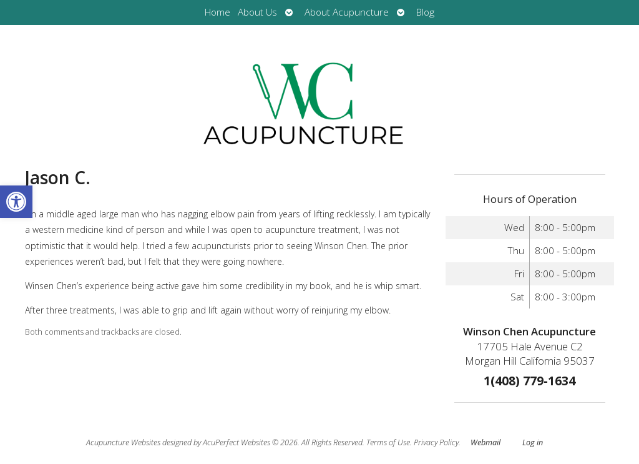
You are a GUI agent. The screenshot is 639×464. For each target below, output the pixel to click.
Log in (532, 442)
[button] (16, 201)
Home (217, 12)
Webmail (485, 442)
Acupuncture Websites (123, 442)
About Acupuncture (347, 12)
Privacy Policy (436, 442)
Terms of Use (388, 442)
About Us (257, 12)
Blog (425, 12)
